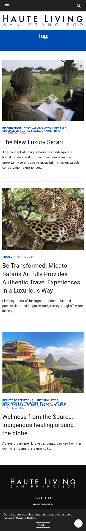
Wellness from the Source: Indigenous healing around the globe (38, 425)
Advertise (43, 497)
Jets (47, 128)
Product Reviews (52, 403)
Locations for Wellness (20, 403)
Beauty (7, 400)
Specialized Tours (15, 131)
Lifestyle (59, 128)
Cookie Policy (26, 519)
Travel (35, 131)
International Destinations (22, 128)
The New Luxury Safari (32, 142)
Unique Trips (51, 131)
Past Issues (43, 504)
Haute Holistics (46, 400)
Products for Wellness (20, 405)
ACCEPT (43, 526)
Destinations (23, 400)
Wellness (58, 405)
